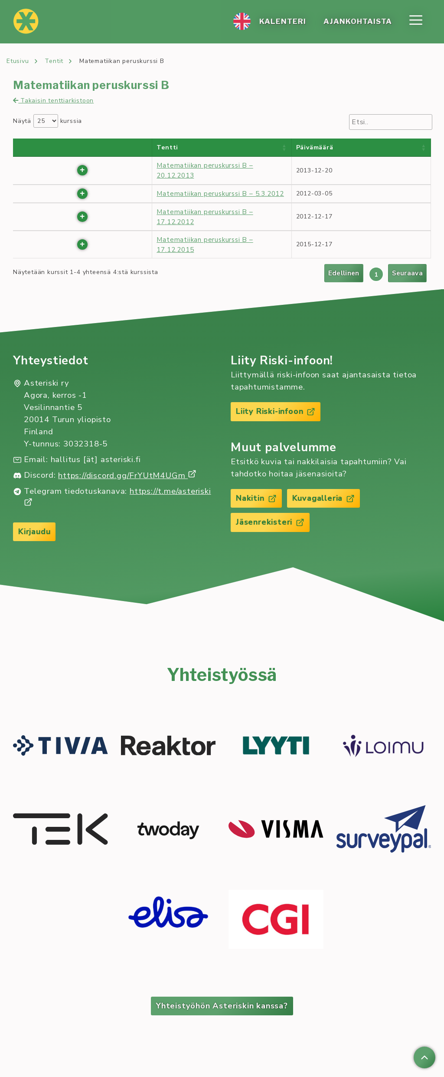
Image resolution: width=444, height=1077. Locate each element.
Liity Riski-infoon (276, 411)
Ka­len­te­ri (282, 21)
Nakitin (257, 498)
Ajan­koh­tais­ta (357, 21)
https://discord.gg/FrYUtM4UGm (127, 475)
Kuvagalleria (325, 498)
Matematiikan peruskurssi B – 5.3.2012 (220, 193)
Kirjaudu (35, 531)
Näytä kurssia (47, 121)
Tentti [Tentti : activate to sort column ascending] (167, 147)
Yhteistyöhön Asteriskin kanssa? (222, 1006)
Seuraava (407, 273)
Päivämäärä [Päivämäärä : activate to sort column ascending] (314, 147)
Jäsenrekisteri (270, 523)
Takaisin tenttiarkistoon (53, 100)
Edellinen (343, 273)
